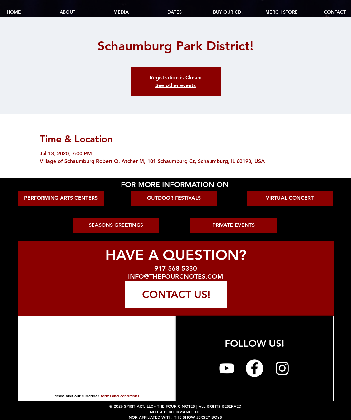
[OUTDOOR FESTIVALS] (174, 198)
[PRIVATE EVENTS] (233, 225)
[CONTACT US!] (176, 294)
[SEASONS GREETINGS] (116, 225)
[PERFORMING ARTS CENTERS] (61, 198)
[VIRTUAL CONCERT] (290, 198)
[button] (174, 12)
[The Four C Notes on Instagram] (282, 368)
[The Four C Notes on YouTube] (227, 368)
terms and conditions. (120, 395)
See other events (175, 85)
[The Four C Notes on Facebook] (254, 368)
